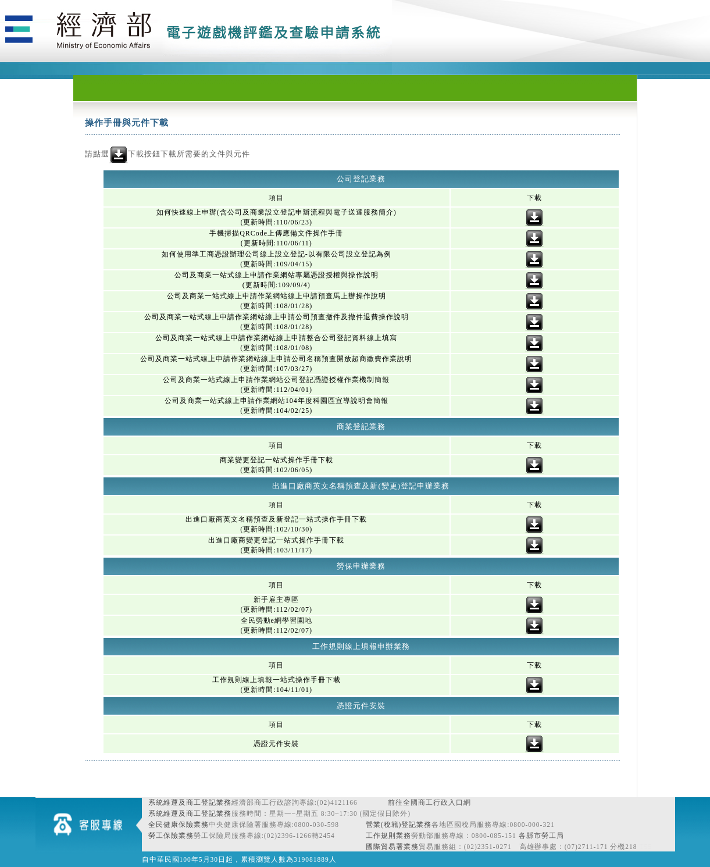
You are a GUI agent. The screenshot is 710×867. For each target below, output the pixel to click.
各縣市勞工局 (541, 835)
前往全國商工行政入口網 (429, 802)
